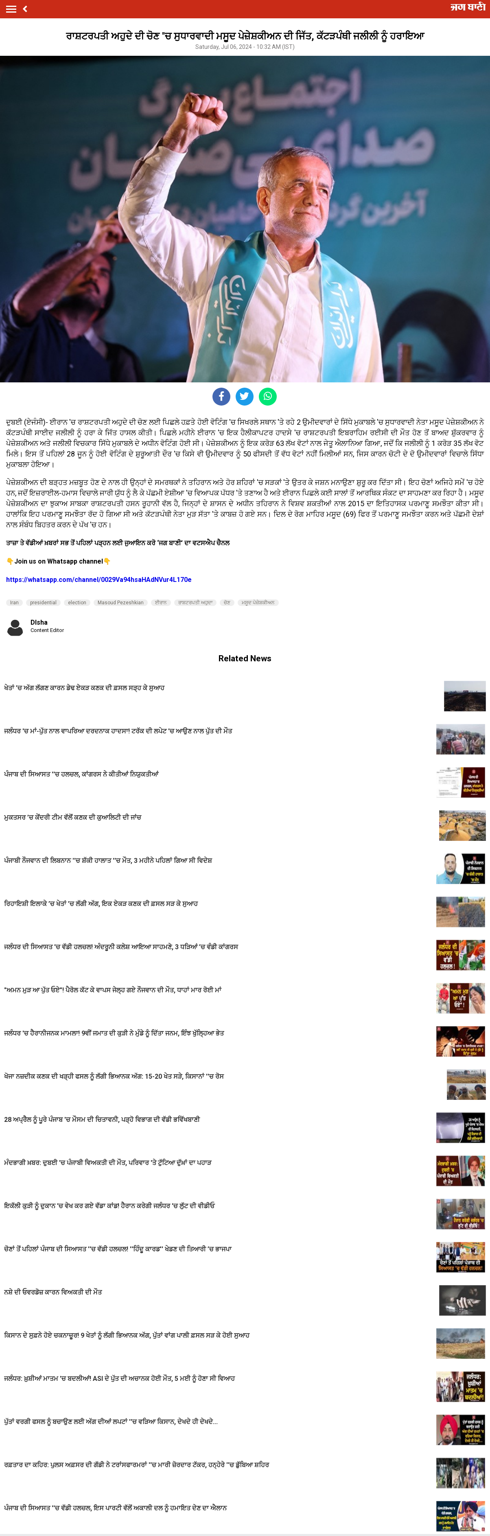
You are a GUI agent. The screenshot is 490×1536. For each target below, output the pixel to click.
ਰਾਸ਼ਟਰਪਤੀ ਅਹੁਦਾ (195, 603)
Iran (14, 603)
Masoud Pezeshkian (121, 603)
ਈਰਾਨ (161, 603)
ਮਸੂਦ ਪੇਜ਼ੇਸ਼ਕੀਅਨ (258, 603)
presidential (43, 603)
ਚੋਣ (227, 603)
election (77, 603)
